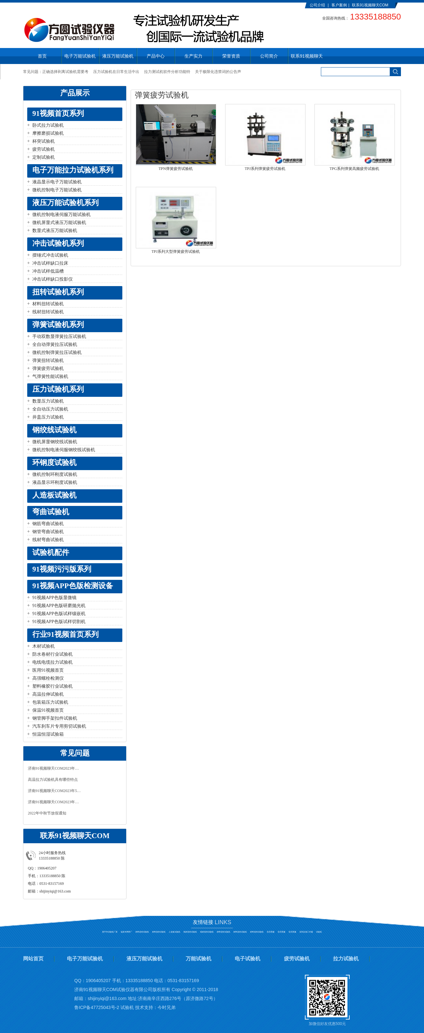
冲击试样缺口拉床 (50, 263)
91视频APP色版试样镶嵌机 (59, 613)
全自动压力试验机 (50, 409)
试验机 (319, 932)
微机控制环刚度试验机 (54, 474)
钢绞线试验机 (54, 430)
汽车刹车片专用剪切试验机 (59, 726)
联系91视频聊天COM (370, 5)
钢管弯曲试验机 (48, 531)
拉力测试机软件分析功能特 (167, 71)
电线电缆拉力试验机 (52, 662)
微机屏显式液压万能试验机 (59, 222)
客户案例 (339, 5)
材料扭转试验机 (48, 303)
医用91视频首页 (48, 670)
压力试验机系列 (58, 389)
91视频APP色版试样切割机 (59, 621)
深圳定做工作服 (306, 932)
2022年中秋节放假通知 (47, 813)
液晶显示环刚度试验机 (54, 482)
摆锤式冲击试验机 (50, 255)
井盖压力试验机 (48, 417)
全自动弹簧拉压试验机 (54, 344)
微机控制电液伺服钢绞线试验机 (63, 449)
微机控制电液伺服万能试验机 (61, 214)
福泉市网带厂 (126, 932)
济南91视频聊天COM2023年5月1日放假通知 (55, 791)
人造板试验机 (54, 495)
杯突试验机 (43, 141)
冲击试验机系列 (58, 243)
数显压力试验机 (48, 401)
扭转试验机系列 (58, 292)
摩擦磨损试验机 (48, 133)
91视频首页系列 (58, 113)
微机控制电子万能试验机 (57, 190)
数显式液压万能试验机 (54, 230)
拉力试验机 (346, 958)
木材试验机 (43, 646)
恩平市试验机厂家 (110, 932)
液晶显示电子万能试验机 (57, 182)
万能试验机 (198, 958)
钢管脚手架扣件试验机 (54, 718)
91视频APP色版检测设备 (72, 586)
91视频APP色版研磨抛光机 (59, 605)
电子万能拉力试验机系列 (72, 170)
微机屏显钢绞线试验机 (54, 441)
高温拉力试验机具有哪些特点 (53, 779)
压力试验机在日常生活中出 (116, 71)
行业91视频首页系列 (65, 634)
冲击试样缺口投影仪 (52, 279)
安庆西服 (270, 932)
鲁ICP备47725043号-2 (96, 1007)
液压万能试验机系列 (65, 203)
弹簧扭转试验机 (48, 360)
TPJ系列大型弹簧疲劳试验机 (175, 251)
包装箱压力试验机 (50, 702)
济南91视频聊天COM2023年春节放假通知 (55, 802)
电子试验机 (247, 958)
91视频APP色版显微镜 (54, 597)
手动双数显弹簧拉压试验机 (59, 336)
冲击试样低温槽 (48, 271)
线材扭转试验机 (48, 311)
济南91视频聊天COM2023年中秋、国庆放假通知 (55, 768)
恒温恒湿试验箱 (48, 734)
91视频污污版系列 (61, 569)
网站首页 (33, 958)
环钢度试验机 (54, 463)
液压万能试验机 (144, 958)
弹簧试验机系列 (58, 325)
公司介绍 (317, 5)
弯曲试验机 (50, 512)
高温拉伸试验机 (48, 694)
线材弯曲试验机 (48, 539)
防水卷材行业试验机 (52, 654)
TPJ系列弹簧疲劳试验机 (265, 168)
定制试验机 (43, 157)
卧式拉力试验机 (48, 125)
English (316, 10)
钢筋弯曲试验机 (48, 523)
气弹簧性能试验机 (50, 376)
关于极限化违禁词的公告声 (218, 71)
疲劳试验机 (43, 149)
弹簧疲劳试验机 (48, 368)
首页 (42, 56)
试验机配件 (50, 553)
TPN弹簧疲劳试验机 (176, 168)
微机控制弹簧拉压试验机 (57, 352)
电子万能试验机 (85, 958)
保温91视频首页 (48, 710)
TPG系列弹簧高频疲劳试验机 (354, 168)
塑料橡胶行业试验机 (52, 686)
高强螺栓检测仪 (48, 678)
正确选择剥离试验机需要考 (65, 71)
